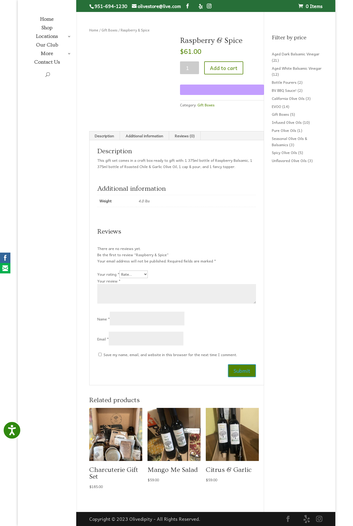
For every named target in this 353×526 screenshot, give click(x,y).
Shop (46, 28)
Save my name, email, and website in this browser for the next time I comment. (170, 354)
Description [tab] (104, 136)
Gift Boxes (109, 30)
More (47, 54)
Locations (47, 37)
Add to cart (224, 68)
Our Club (47, 45)
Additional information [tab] (144, 136)
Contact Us (47, 62)
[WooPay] (222, 90)
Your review (108, 281)
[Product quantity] (189, 67)
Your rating (108, 274)
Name (103, 319)
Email (103, 339)
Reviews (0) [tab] (185, 136)
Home (47, 19)
